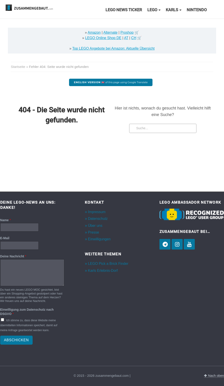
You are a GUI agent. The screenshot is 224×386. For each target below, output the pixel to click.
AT (126, 38)
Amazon (94, 32)
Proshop (127, 32)
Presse (93, 232)
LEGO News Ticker (123, 10)
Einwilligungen (99, 239)
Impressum (96, 212)
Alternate (110, 32)
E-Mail (4, 238)
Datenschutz (98, 219)
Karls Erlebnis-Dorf (103, 270)
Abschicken (16, 340)
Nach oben (214, 375)
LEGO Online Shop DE (103, 38)
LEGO (152, 10)
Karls (172, 10)
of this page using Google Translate (111, 82)
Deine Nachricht (13, 256)
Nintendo (197, 10)
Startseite (18, 67)
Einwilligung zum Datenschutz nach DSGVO (27, 311)
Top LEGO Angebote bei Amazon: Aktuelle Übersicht (113, 48)
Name (5, 220)
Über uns (95, 226)
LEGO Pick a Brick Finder (108, 264)
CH (133, 38)
